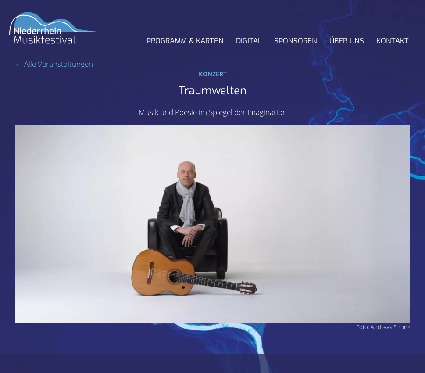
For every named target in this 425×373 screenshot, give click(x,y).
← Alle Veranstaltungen (54, 64)
